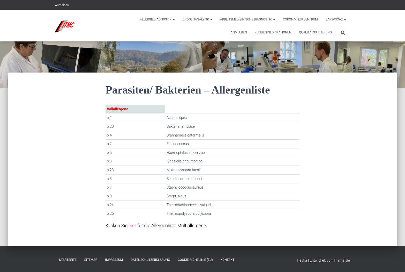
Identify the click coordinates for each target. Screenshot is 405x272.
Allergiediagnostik (157, 19)
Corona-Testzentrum (300, 19)
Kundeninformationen (273, 32)
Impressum (114, 260)
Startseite (68, 260)
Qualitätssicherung (315, 32)
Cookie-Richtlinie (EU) (195, 260)
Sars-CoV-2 (336, 19)
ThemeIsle (341, 260)
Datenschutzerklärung (150, 260)
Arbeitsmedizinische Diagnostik (247, 19)
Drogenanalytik (197, 19)
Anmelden (62, 5)
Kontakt (228, 260)
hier (132, 225)
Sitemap (91, 260)
